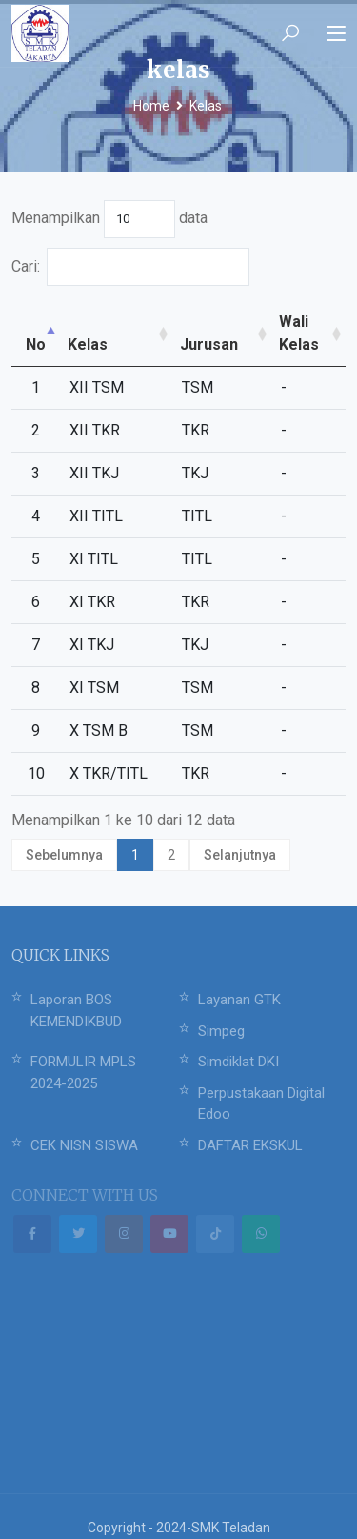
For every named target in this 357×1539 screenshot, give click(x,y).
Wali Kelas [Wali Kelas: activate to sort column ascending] (290, 322)
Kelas (205, 105)
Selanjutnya (240, 832)
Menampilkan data (109, 219)
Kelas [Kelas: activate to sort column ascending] (75, 322)
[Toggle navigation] (336, 34)
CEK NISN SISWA (84, 1122)
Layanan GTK (239, 976)
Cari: (113, 267)
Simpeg (221, 1008)
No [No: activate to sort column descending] (30, 322)
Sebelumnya (64, 832)
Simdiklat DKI (238, 1038)
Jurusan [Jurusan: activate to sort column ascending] (209, 322)
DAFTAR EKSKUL (250, 1122)
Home (151, 105)
